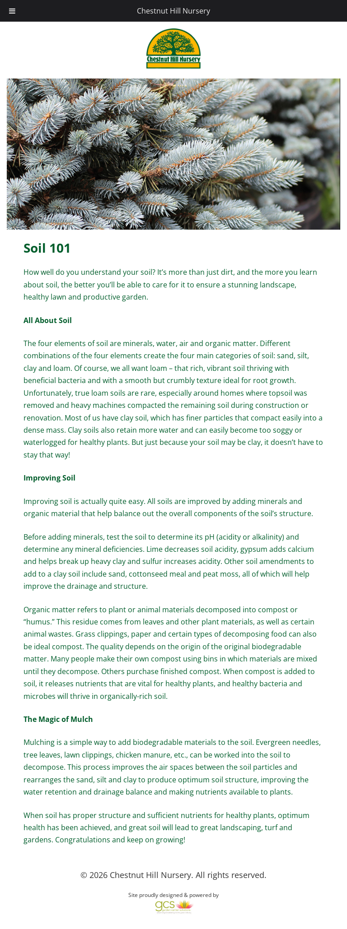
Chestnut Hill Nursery (173, 11)
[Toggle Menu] (12, 11)
